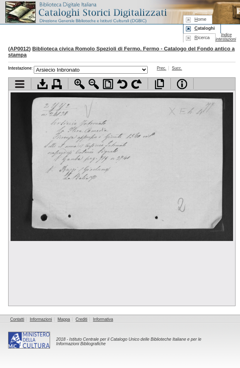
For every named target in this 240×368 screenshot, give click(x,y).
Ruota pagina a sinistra (122, 84)
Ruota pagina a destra (136, 84)
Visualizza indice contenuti (20, 84)
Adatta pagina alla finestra (108, 84)
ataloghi (204, 28)
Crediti (81, 319)
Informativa (103, 319)
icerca (201, 37)
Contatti (17, 319)
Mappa (64, 319)
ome (200, 19)
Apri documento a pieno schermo (159, 84)
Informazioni (41, 319)
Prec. (161, 68)
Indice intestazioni (226, 37)
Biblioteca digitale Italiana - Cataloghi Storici (85, 11)
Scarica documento (42, 84)
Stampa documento (57, 84)
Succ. (177, 68)
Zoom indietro (94, 84)
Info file (182, 84)
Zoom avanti (79, 84)
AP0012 (19, 49)
